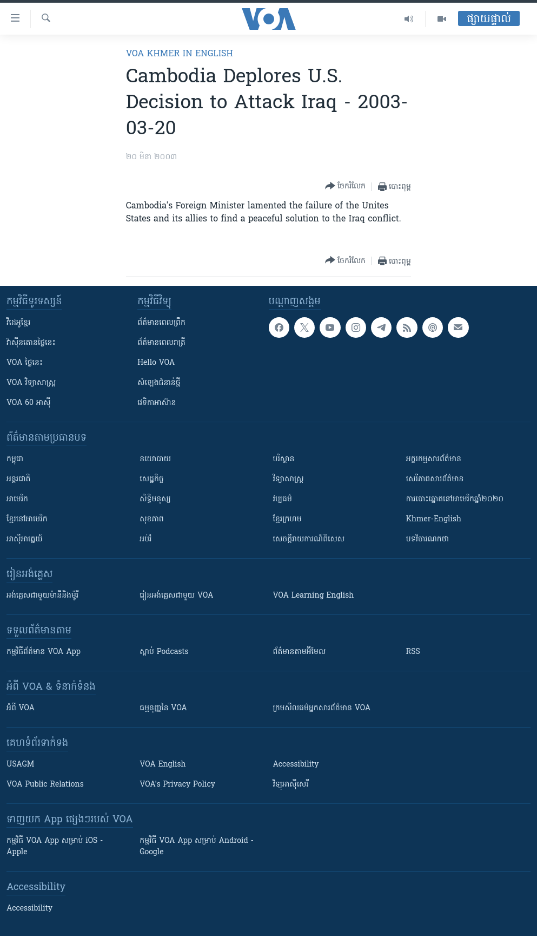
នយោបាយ (155, 459)
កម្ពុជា (14, 459)
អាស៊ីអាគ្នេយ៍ (24, 539)
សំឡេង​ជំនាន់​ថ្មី (158, 383)
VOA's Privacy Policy (177, 784)
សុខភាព (151, 519)
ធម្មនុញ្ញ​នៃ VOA (163, 708)
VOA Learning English (313, 595)
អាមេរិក (17, 499)
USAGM (20, 764)
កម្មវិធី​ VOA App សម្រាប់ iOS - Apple (54, 846)
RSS (413, 652)
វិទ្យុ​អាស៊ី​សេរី (291, 784)
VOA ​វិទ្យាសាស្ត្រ (31, 383)
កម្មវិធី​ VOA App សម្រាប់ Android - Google (197, 846)
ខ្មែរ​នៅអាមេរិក (27, 519)
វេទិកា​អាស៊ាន (156, 403)
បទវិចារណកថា (427, 539)
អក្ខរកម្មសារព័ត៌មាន (433, 459)
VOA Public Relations (45, 784)
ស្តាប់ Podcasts (164, 652)
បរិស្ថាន (284, 459)
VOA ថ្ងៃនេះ (24, 363)
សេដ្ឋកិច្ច (151, 479)
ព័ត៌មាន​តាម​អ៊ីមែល (299, 652)
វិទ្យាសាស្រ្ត (288, 479)
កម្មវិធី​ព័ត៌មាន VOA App (43, 652)
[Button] (345, 186)
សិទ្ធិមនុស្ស (155, 499)
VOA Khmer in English (179, 54)
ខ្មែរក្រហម (287, 519)
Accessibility (296, 764)
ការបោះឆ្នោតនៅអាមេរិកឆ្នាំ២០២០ (454, 499)
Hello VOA (156, 363)
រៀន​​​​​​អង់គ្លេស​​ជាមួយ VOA (176, 595)
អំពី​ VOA (20, 708)
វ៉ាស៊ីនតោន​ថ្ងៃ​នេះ (31, 343)
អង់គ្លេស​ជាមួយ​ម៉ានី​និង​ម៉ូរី (42, 595)
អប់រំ (145, 539)
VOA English (162, 764)
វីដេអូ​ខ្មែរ (18, 323)
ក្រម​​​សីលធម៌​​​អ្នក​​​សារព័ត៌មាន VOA (322, 708)
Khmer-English (433, 519)
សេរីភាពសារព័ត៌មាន (435, 479)
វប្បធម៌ (282, 499)
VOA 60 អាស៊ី (28, 403)
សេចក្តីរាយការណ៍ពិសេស (309, 539)
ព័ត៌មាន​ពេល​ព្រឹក (161, 323)
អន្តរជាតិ (18, 479)
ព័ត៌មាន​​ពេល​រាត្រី (161, 343)
